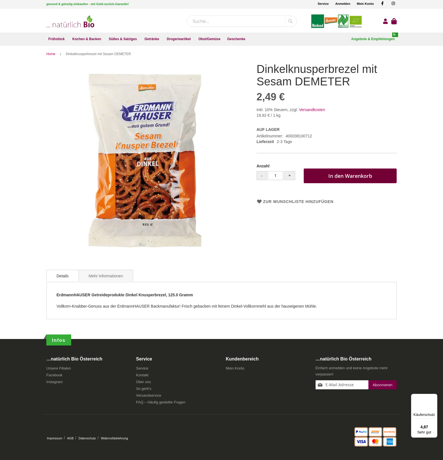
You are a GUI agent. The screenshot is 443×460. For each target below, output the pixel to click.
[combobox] (242, 21)
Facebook (54, 376)
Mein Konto (365, 3)
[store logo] (70, 21)
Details (63, 277)
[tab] (62, 276)
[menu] (221, 39)
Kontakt (142, 376)
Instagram (54, 383)
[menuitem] (57, 39)
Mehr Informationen (106, 277)
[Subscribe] (382, 385)
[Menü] (434, 397)
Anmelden (342, 3)
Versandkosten (312, 111)
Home (51, 55)
